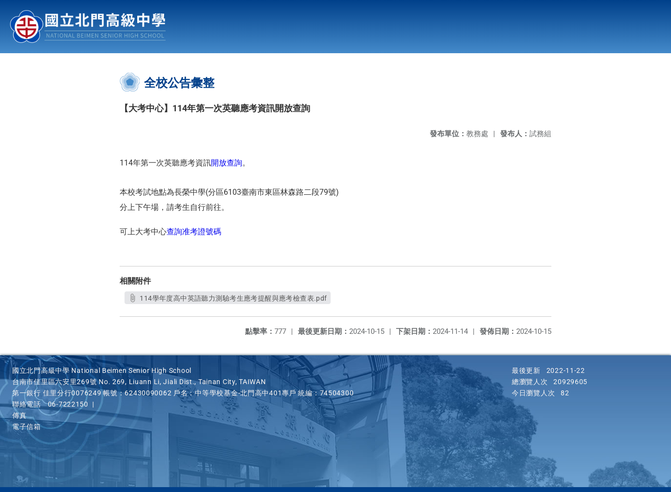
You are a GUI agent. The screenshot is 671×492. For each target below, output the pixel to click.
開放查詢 (226, 162)
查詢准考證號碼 (194, 231)
